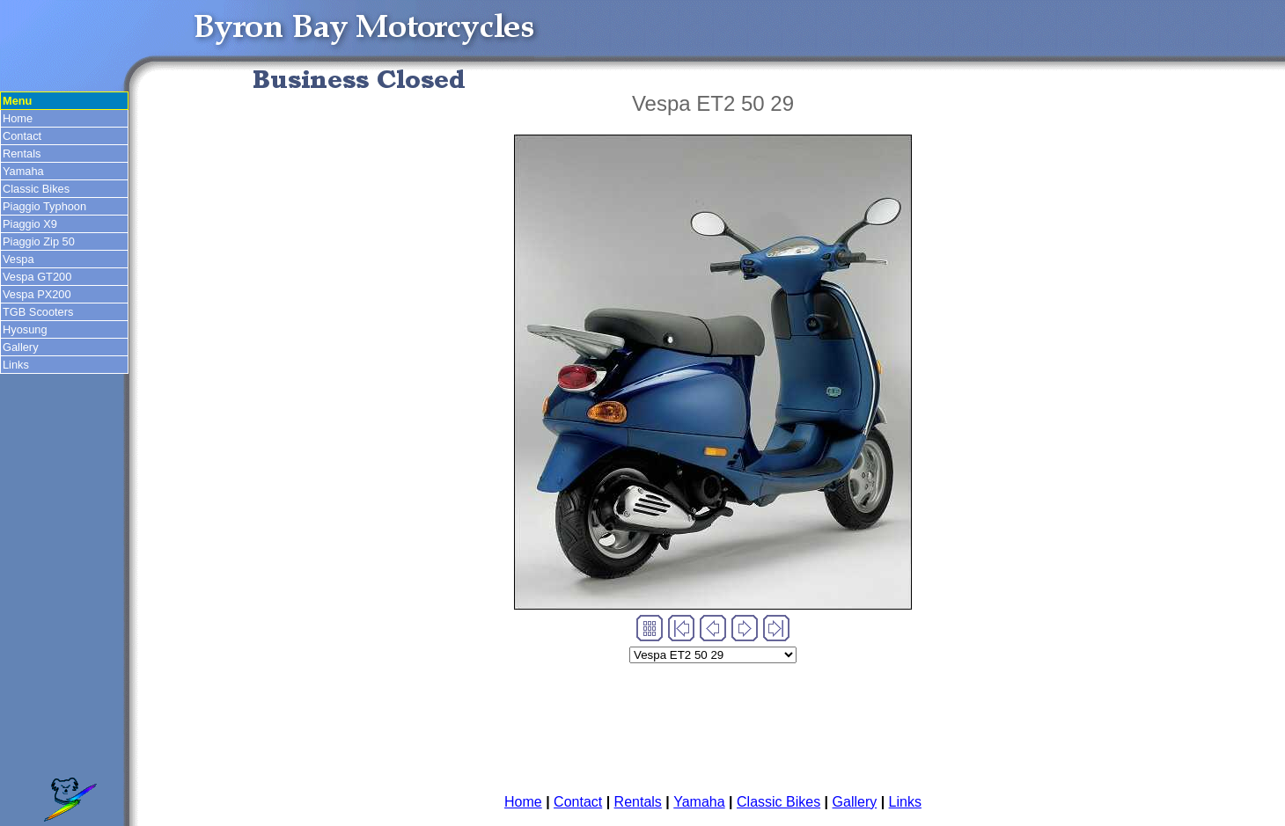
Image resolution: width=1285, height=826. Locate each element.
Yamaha (23, 171)
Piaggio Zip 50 (39, 241)
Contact (22, 136)
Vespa (18, 259)
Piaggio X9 (30, 223)
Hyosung (25, 329)
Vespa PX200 (37, 294)
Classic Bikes (36, 188)
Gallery (21, 347)
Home (18, 118)
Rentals (21, 153)
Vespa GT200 (37, 276)
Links (16, 364)
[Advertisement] (713, 722)
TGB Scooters (38, 311)
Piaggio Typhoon (44, 206)
